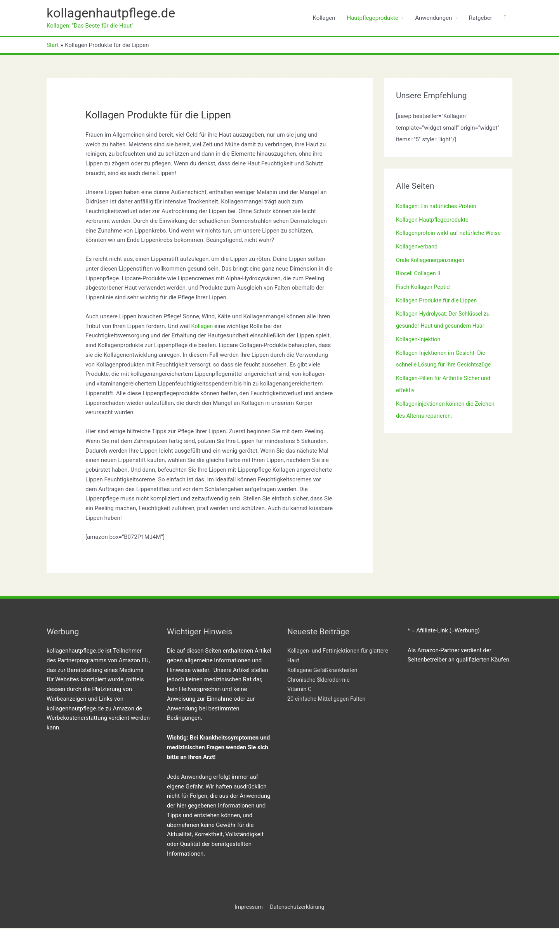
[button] (505, 19)
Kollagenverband (417, 258)
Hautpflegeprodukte (372, 18)
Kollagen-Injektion (419, 348)
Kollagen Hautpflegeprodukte (433, 220)
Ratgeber (480, 18)
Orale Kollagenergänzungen (431, 271)
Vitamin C (299, 689)
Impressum (247, 907)
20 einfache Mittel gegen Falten (327, 699)
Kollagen (324, 18)
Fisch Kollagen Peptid (424, 297)
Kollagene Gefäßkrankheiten (323, 670)
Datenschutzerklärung (297, 907)
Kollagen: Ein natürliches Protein (437, 207)
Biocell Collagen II (419, 284)
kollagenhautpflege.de (113, 14)
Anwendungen (433, 18)
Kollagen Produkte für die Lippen (438, 310)
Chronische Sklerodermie (319, 680)
